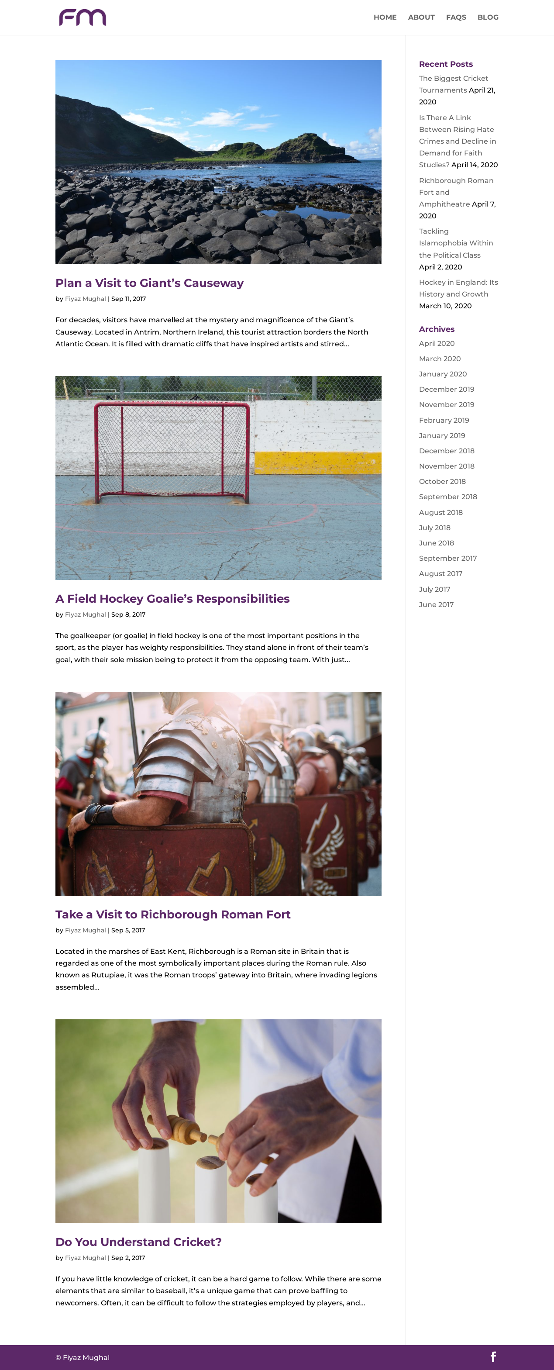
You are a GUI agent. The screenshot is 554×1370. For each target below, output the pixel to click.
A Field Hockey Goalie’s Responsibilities (172, 599)
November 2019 (447, 404)
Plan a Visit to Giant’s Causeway (149, 283)
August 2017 (441, 573)
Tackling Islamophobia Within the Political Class (456, 243)
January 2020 (443, 374)
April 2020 (437, 343)
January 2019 (442, 435)
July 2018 (435, 528)
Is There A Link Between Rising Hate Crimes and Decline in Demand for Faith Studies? (457, 141)
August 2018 (441, 512)
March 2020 (440, 359)
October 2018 (442, 481)
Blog (488, 17)
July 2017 (435, 589)
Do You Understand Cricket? (138, 1242)
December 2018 (447, 451)
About (421, 17)
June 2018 (436, 543)
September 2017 (448, 558)
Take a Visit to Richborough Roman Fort (173, 914)
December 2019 (447, 389)
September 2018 (448, 497)
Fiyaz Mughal (85, 299)
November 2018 (447, 466)
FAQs (456, 17)
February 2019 (444, 420)
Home (385, 17)
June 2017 (436, 604)
